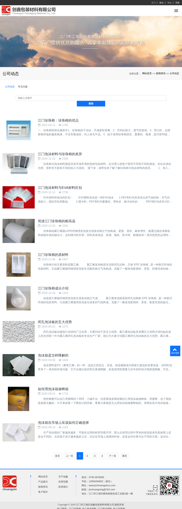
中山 (169, 3)
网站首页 (147, 73)
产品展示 (43, 474)
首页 (57, 448)
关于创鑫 (63, 469)
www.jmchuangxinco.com (102, 478)
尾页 (124, 448)
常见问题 (23, 86)
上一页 (69, 448)
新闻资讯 (161, 73)
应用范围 (63, 474)
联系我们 (63, 479)
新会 (161, 3)
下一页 (112, 448)
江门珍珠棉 (75, 501)
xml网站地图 (91, 505)
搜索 (166, 97)
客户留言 (43, 484)
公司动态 (174, 73)
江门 (153, 3)
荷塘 (177, 3)
